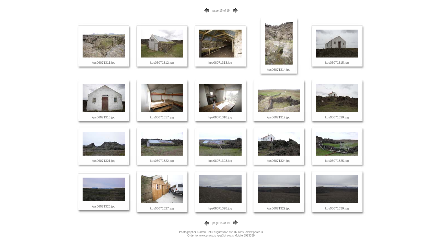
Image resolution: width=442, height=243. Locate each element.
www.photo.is (254, 232)
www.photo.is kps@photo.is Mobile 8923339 (227, 235)
